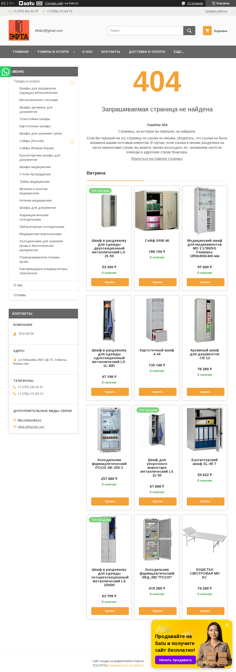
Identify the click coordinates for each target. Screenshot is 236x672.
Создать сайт (54, 3)
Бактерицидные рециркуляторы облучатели (43, 271)
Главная (20, 52)
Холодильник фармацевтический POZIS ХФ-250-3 (109, 464)
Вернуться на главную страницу (157, 159)
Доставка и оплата (147, 52)
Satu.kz (139, 661)
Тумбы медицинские (35, 181)
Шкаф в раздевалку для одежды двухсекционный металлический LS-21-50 (109, 248)
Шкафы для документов (38, 207)
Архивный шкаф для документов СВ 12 (204, 354)
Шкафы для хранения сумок (41, 133)
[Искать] (189, 30)
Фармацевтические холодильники (34, 217)
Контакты (110, 52)
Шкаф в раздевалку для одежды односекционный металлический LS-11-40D (109, 358)
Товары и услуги (53, 52)
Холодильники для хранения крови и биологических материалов (41, 245)
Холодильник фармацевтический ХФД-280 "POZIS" (156, 573)
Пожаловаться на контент (126, 665)
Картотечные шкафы (35, 126)
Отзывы (19, 295)
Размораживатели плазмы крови (39, 259)
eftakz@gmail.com (31, 427)
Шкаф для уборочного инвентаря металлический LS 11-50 (156, 467)
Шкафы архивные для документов (36, 110)
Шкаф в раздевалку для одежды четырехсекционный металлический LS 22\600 (109, 577)
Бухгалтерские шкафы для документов (40, 157)
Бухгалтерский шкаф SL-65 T (204, 462)
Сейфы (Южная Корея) (37, 148)
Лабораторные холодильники (42, 226)
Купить (110, 282)
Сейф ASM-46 (157, 240)
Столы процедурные (35, 174)
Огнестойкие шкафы (35, 119)
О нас (87, 52)
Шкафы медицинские (35, 167)
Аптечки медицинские (36, 200)
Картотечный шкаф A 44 (157, 352)
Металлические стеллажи (39, 100)
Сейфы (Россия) (32, 141)
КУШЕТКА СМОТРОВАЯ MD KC (205, 573)
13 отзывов (195, 3)
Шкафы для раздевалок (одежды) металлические (39, 90)
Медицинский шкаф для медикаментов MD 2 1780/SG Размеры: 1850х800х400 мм (204, 248)
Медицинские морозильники (41, 234)
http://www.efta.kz (29, 420)
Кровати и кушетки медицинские (33, 191)
